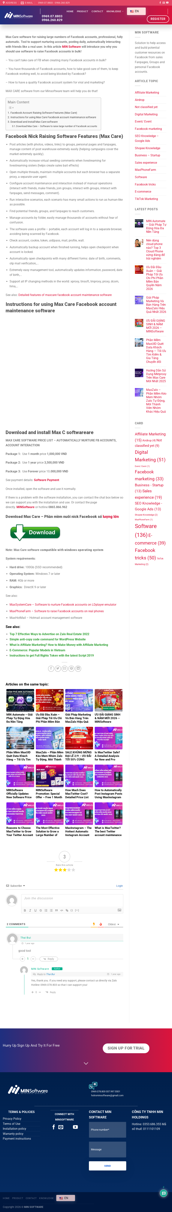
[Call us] (68, 1127)
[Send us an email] (164, 3)
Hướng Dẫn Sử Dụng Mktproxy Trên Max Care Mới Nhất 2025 (156, 376)
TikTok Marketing (146, 199)
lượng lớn (111, 516)
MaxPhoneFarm (145, 170)
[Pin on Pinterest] (71, 669)
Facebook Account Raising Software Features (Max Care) (44, 112)
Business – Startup (147, 155)
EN (134, 11)
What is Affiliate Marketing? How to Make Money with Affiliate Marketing (59, 645)
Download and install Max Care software (34, 121)
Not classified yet (146, 107)
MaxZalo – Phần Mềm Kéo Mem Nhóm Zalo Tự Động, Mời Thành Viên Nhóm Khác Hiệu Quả (156, 400)
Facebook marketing (148, 129)
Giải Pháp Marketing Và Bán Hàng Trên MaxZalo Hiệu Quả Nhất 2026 (156, 305)
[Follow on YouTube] (167, 3)
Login (119, 885)
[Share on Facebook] (51, 669)
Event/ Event (143, 121)
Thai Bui (50, 974)
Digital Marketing (146, 114)
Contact (97, 11)
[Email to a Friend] (65, 669)
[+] (77, 910)
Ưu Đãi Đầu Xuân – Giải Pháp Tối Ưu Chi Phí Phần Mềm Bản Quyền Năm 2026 (154, 278)
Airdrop (139, 100)
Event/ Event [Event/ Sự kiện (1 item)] (142, 466)
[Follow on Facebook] (160, 3)
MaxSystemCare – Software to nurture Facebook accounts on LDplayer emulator (63, 604)
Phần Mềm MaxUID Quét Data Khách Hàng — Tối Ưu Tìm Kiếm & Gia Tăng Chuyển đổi (156, 350)
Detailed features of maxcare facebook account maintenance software (65, 295)
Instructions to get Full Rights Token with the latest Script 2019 (52, 655)
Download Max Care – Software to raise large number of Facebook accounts (56, 126)
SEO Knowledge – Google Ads (147, 138)
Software (141, 177)
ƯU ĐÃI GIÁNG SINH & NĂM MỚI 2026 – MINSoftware (155, 326)
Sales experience (146, 162)
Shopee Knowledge (147, 148)
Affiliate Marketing (147, 92)
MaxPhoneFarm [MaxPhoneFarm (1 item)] (144, 519)
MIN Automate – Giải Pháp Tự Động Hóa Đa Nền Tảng (156, 226)
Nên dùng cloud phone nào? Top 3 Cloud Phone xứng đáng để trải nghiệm (155, 249)
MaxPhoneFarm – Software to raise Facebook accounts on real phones (57, 611)
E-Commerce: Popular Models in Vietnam (37, 650)
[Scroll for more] (86, 1063)
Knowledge (115, 11)
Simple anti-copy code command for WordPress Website (48, 639)
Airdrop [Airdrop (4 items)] (149, 440)
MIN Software (72, 46)
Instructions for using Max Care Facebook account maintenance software (53, 117)
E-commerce (143, 191)
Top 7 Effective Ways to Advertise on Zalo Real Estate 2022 (49, 634)
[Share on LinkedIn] (78, 669)
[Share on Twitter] (58, 669)
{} (72, 910)
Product (82, 11)
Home (70, 11)
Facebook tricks (145, 184)
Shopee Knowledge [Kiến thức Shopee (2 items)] (146, 514)
